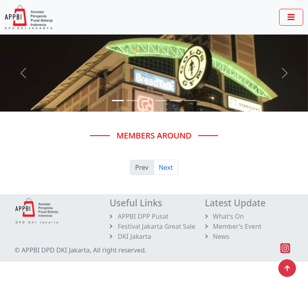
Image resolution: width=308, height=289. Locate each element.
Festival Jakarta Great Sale (152, 226)
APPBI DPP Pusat (138, 216)
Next (166, 167)
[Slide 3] (161, 100)
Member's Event (233, 226)
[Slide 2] (147, 100)
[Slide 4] (176, 100)
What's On (224, 216)
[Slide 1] (132, 100)
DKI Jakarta (130, 236)
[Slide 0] (118, 100)
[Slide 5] (190, 100)
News (217, 236)
